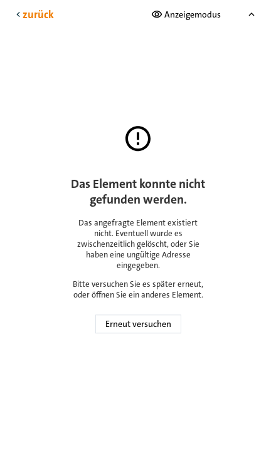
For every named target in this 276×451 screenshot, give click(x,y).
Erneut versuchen (138, 324)
